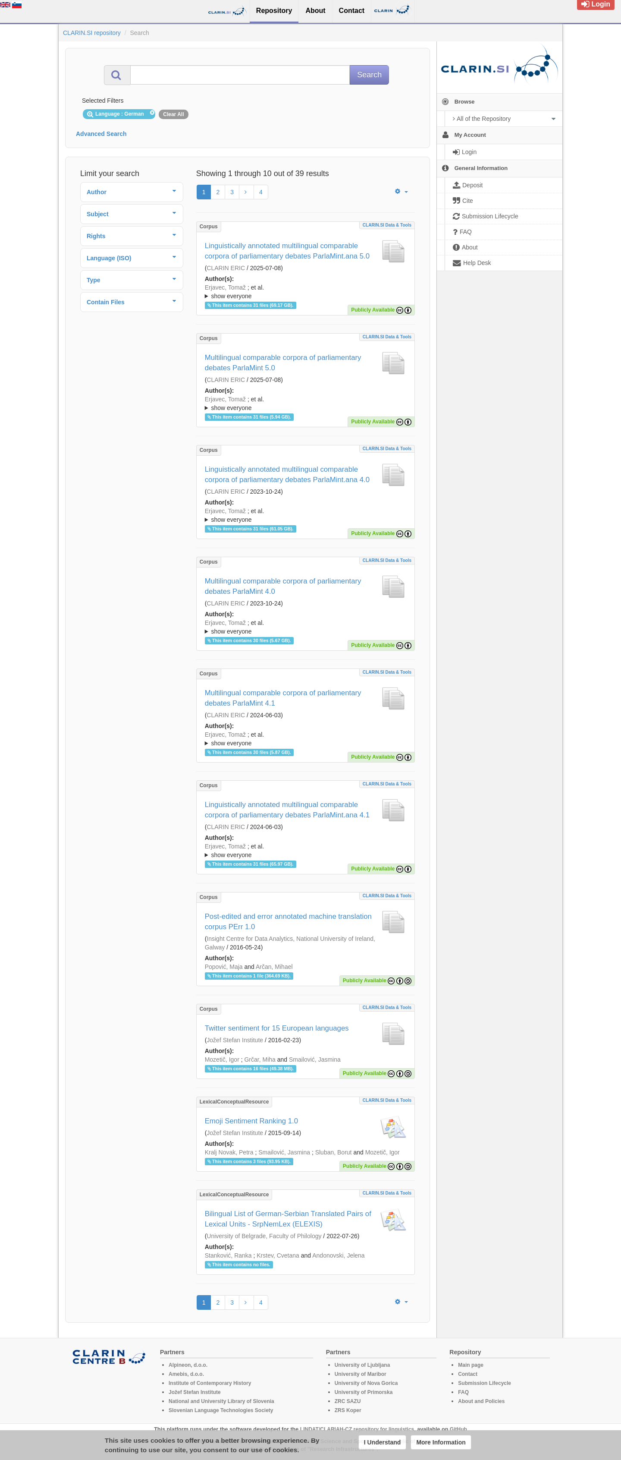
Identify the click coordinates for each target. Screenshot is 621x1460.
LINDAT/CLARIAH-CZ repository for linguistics (357, 1429)
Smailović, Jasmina (315, 1059)
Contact (467, 1374)
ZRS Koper (348, 1410)
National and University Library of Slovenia (221, 1401)
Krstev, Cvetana (278, 1255)
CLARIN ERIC (226, 268)
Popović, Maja (224, 966)
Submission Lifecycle (484, 1383)
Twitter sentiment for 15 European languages (277, 1028)
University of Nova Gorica (366, 1383)
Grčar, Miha (259, 1059)
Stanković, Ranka (228, 1255)
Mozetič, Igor (222, 1059)
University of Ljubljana (362, 1365)
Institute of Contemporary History (210, 1383)
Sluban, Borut (333, 1152)
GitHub (458, 1429)
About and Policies (481, 1401)
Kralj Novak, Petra (229, 1152)
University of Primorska (364, 1392)
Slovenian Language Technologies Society (221, 1410)
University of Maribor (360, 1374)
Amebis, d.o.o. (186, 1374)
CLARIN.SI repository (92, 32)
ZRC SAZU (348, 1401)
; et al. (305, 292)
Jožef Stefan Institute (235, 1040)
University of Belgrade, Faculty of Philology (264, 1236)
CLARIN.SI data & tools (387, 225)
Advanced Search (101, 133)
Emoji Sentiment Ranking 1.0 (251, 1121)
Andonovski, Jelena (338, 1255)
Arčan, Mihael (274, 966)
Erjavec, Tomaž (225, 287)
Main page (470, 1365)
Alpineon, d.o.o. (188, 1365)
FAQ (463, 1392)
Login (595, 4)
